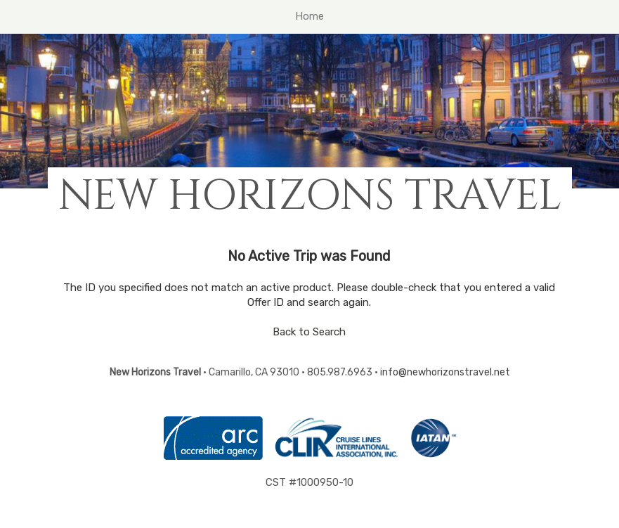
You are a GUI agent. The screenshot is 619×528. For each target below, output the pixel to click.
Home (309, 16)
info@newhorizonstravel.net (445, 372)
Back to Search (309, 332)
